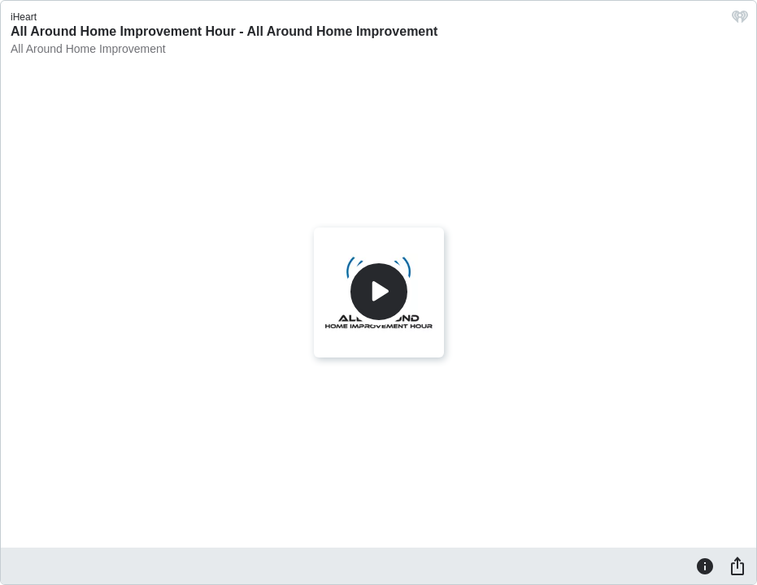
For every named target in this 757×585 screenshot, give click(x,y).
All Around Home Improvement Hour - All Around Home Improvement (224, 31)
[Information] (705, 565)
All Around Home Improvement (88, 48)
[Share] (737, 565)
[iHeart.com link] (740, 20)
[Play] (379, 291)
